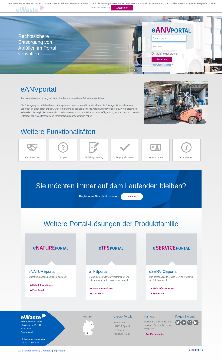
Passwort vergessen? (162, 65)
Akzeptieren (122, 8)
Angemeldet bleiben (167, 53)
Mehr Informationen (41, 285)
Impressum (60, 350)
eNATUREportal (122, 326)
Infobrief (131, 196)
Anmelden (162, 59)
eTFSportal (119, 330)
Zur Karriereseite (155, 334)
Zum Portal (37, 290)
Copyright (46, 350)
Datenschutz (32, 350)
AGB (20, 350)
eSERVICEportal (122, 334)
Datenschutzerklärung (99, 7)
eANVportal (120, 322)
